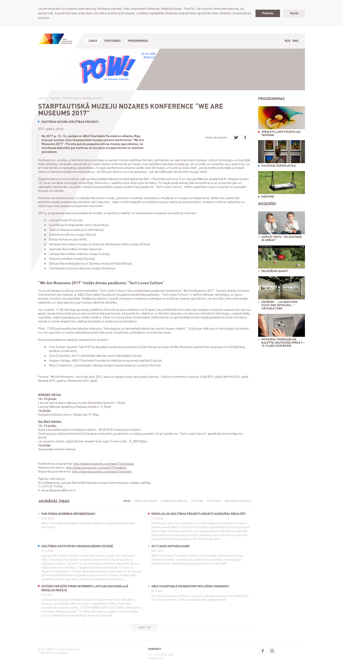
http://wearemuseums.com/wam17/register (101, 471)
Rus (287, 40)
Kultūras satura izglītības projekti (82, 98)
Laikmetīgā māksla (174, 501)
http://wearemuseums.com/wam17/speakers (96, 467)
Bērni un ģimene (146, 501)
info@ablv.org (156, 658)
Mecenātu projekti (238, 501)
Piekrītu (267, 13)
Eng (295, 40)
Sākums (42, 98)
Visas (127, 501)
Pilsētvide (214, 501)
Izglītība (55, 98)
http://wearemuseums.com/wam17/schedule (103, 463)
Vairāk (294, 13)
